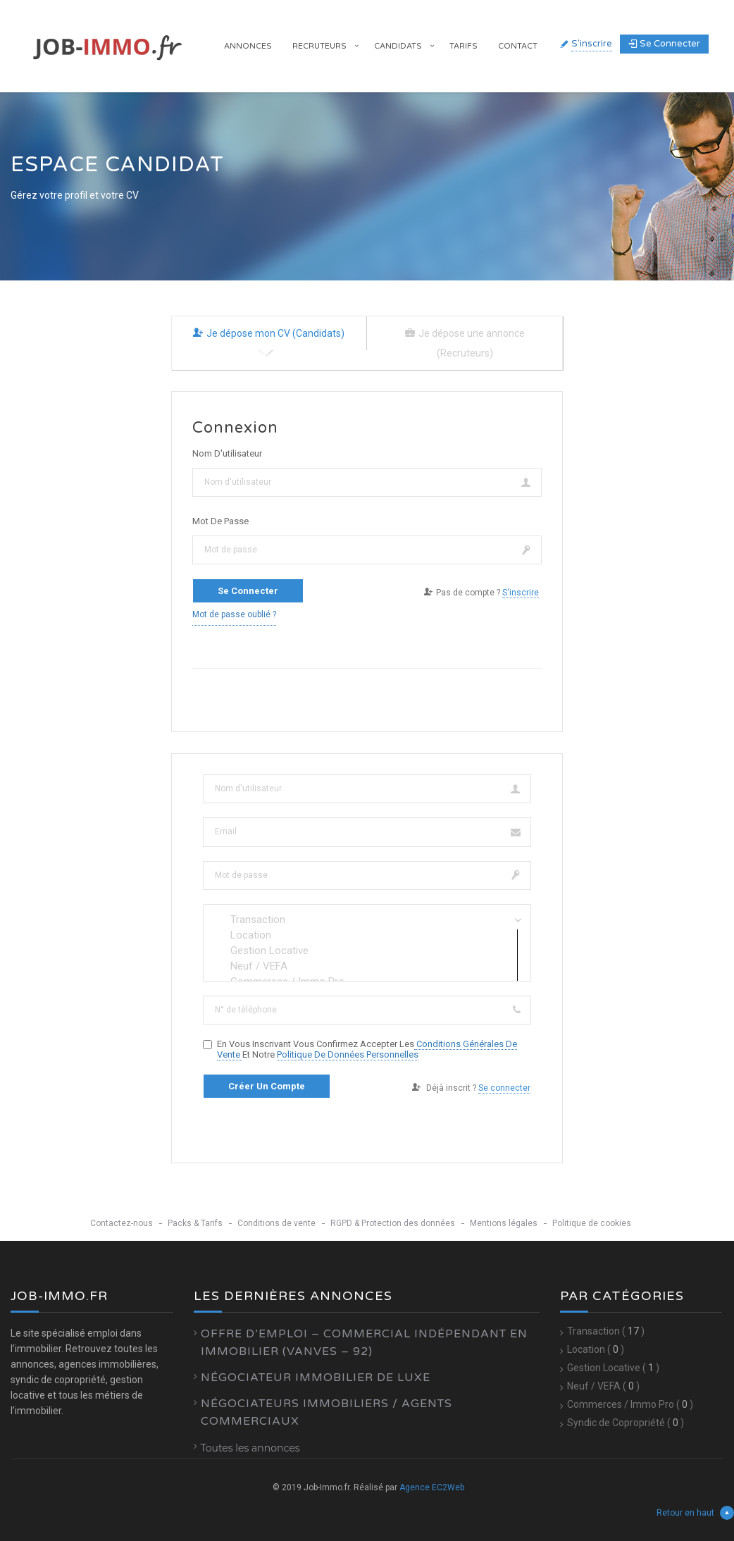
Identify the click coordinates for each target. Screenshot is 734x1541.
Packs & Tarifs (195, 1223)
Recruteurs (319, 46)
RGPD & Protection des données (392, 1223)
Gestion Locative (367, 950)
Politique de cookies (591, 1223)
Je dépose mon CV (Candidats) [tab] (268, 333)
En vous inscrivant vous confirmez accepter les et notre (367, 1049)
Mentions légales (503, 1223)
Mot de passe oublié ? (234, 614)
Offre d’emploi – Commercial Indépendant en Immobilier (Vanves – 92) (364, 1343)
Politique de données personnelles (347, 1054)
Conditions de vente (276, 1223)
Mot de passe (220, 521)
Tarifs (463, 46)
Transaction (367, 919)
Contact (517, 46)
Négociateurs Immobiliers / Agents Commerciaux (326, 1412)
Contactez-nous (121, 1223)
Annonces (248, 46)
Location (367, 935)
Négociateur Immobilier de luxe (315, 1377)
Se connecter (664, 43)
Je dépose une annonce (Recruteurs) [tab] (465, 343)
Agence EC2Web (431, 1487)
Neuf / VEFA (367, 966)
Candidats (398, 46)
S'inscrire (591, 43)
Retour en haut (695, 1513)
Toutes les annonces (250, 1448)
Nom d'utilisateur (227, 453)
